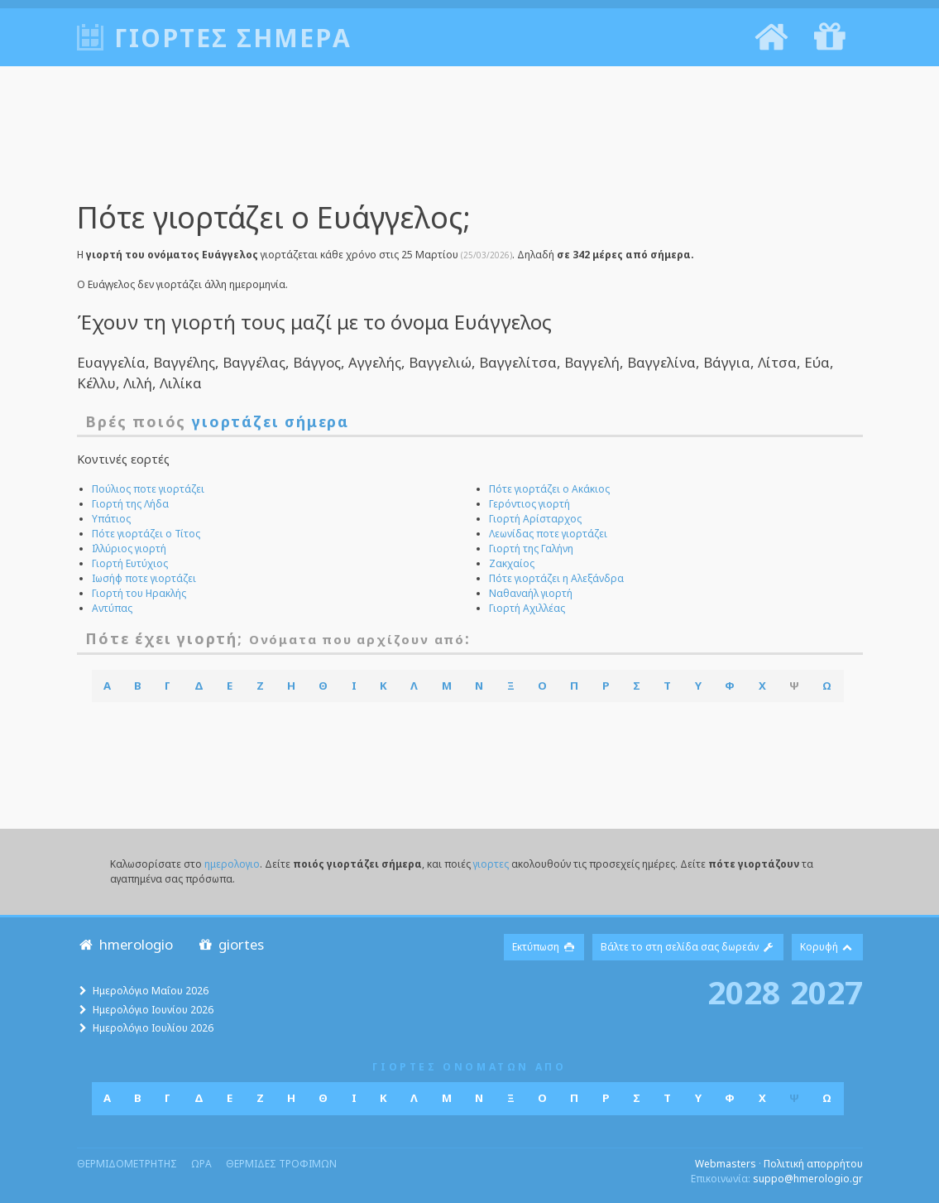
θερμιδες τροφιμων (281, 1164)
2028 (743, 991)
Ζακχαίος (511, 563)
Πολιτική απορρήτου (813, 1164)
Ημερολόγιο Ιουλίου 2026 (153, 1028)
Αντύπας (112, 608)
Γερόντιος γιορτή (529, 504)
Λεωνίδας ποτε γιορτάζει (548, 534)
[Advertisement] (470, 145)
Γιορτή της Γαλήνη (531, 548)
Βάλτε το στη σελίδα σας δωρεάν (688, 947)
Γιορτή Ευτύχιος (130, 563)
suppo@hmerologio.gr (808, 1179)
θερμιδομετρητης (127, 1164)
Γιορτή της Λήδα (130, 504)
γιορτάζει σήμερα (270, 421)
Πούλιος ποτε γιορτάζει (148, 489)
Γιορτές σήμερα (233, 38)
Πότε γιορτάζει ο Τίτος (146, 534)
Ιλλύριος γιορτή (129, 548)
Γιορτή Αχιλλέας (527, 608)
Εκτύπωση (544, 947)
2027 (826, 991)
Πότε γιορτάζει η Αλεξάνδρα (556, 578)
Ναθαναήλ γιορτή (531, 593)
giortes (230, 944)
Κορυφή (827, 947)
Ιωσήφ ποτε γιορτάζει (144, 578)
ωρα (201, 1164)
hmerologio (125, 944)
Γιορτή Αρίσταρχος (535, 519)
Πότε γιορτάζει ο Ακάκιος (549, 489)
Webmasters (725, 1164)
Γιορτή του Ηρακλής (139, 593)
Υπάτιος (111, 519)
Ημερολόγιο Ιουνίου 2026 (153, 1010)
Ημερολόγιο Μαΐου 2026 (150, 991)
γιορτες (491, 864)
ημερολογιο (232, 864)
